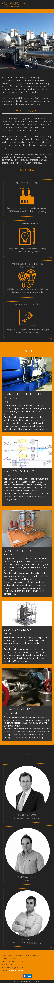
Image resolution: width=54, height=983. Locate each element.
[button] (4, 41)
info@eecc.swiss (15, 970)
